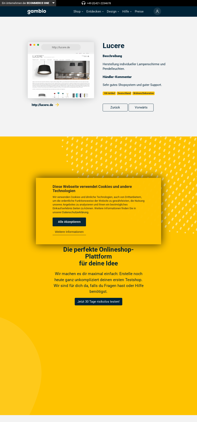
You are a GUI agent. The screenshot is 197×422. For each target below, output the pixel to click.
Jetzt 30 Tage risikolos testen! (98, 301)
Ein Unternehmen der (25, 3)
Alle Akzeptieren (69, 221)
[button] (78, 12)
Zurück (115, 107)
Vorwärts (141, 107)
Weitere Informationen (69, 231)
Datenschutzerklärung (75, 212)
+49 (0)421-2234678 (99, 3)
